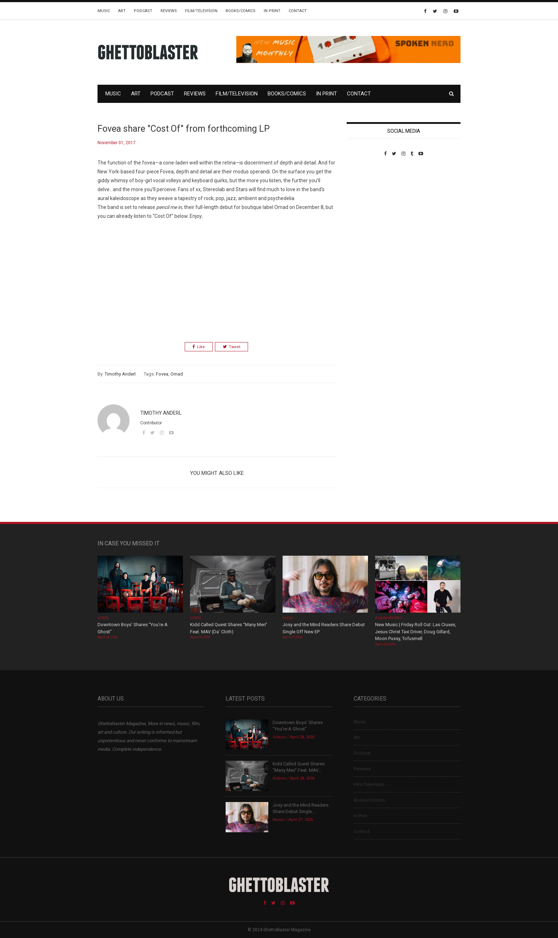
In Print (272, 11)
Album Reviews (388, 618)
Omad (176, 374)
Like (199, 347)
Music (104, 11)
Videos (103, 618)
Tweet (231, 347)
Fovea (162, 374)
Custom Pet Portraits (367, 205)
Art (122, 11)
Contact (298, 11)
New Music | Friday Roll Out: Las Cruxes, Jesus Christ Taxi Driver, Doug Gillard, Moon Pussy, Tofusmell (415, 631)
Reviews (168, 11)
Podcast (143, 11)
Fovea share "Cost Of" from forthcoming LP (184, 129)
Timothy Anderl (120, 374)
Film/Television (201, 11)
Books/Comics (241, 11)
